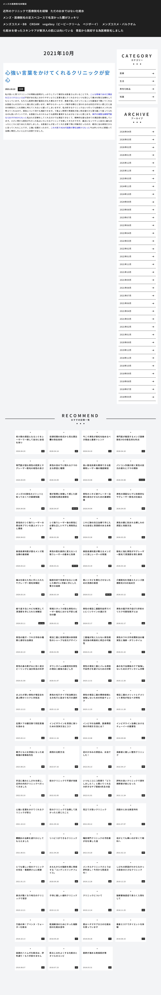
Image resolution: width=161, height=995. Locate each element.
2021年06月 (125, 303)
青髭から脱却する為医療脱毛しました (100, 30)
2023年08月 (125, 209)
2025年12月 (125, 162)
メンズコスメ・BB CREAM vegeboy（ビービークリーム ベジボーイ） (51, 24)
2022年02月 (125, 248)
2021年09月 (125, 279)
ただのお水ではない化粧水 (67, 11)
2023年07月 (125, 217)
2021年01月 (125, 334)
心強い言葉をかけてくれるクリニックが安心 (57, 76)
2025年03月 (125, 178)
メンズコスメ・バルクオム (119, 24)
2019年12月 (125, 349)
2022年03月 (125, 240)
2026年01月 (125, 154)
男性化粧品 (125, 88)
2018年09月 (125, 373)
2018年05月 (125, 396)
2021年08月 (125, 287)
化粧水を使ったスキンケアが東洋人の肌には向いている (38, 30)
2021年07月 (125, 295)
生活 (122, 81)
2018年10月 (125, 365)
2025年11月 (125, 170)
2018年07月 (125, 389)
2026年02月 (125, 147)
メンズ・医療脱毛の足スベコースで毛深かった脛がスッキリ (41, 17)
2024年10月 (125, 194)
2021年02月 (125, 326)
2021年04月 (125, 310)
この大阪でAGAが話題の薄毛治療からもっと (70, 127)
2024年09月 (125, 201)
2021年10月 (125, 272)
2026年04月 (125, 131)
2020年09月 (125, 342)
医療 (122, 73)
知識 (122, 96)
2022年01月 (125, 256)
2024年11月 (125, 186)
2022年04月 (125, 233)
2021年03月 (125, 318)
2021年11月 (125, 264)
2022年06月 (125, 225)
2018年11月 (125, 357)
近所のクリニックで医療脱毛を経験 (25, 11)
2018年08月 (125, 381)
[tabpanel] (30, 442)
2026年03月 (125, 139)
